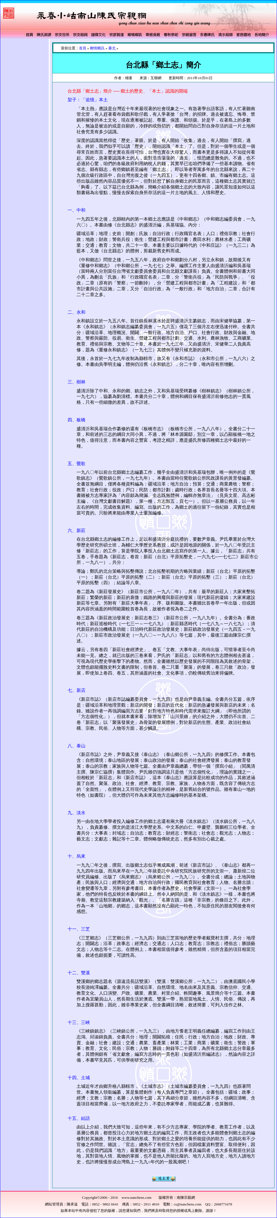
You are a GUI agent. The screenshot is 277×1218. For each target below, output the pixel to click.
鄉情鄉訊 (97, 48)
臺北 (112, 48)
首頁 (82, 48)
